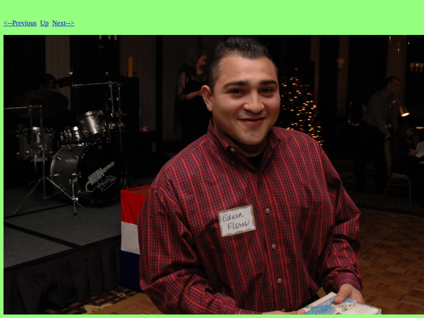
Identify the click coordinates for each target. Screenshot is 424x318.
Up (44, 23)
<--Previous (20, 23)
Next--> (63, 23)
